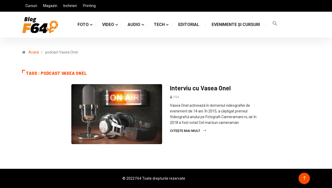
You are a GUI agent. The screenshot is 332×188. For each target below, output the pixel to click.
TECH (159, 24)
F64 (176, 97)
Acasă (34, 52)
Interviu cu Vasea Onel (200, 88)
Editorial (188, 24)
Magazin (50, 6)
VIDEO (108, 24)
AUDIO (134, 24)
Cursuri (31, 6)
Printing (89, 6)
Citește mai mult (188, 131)
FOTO (83, 24)
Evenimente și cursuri (236, 24)
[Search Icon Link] (275, 24)
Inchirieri (70, 6)
